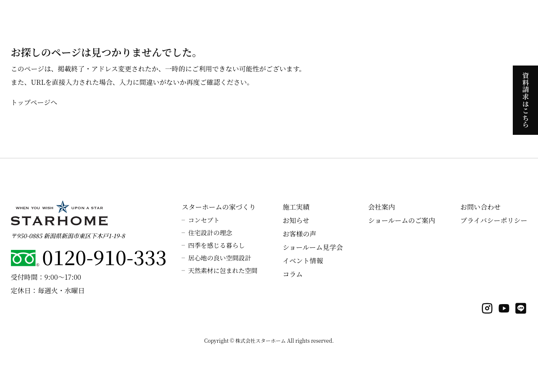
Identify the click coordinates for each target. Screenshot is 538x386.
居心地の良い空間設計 (219, 257)
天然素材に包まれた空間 (222, 270)
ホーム (169, 17)
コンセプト (203, 219)
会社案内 (507, 17)
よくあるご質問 (466, 17)
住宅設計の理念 (210, 232)
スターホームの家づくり (219, 17)
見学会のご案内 (341, 17)
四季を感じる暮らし (216, 245)
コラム (292, 274)
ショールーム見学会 (312, 247)
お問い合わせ (480, 207)
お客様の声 (299, 234)
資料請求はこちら (525, 100)
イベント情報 (302, 260)
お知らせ (295, 220)
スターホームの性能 (286, 17)
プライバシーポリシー (493, 220)
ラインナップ (388, 17)
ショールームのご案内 (401, 220)
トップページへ (34, 102)
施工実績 (426, 17)
